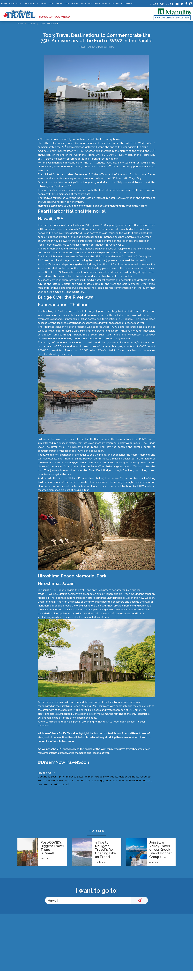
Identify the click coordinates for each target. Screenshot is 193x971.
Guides (74, 3)
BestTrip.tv (127, 3)
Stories (31, 24)
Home (4, 3)
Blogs (115, 3)
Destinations (62, 3)
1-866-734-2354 (161, 3)
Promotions (46, 3)
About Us (14, 3)
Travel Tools (100, 3)
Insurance (86, 3)
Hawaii (83, 46)
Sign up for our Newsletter (172, 17)
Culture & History (105, 46)
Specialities (30, 3)
